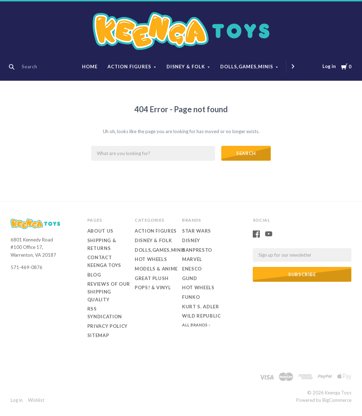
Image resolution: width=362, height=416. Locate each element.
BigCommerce (336, 400)
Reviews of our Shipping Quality (108, 291)
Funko (191, 297)
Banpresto (197, 250)
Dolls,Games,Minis (246, 66)
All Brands (195, 325)
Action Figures (129, 66)
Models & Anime (156, 269)
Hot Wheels (151, 259)
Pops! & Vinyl (153, 287)
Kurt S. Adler (200, 306)
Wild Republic (201, 316)
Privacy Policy (107, 326)
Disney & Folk (186, 66)
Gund (189, 278)
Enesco (192, 269)
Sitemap (98, 335)
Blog (94, 275)
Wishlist (36, 400)
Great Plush (152, 278)
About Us (100, 231)
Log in (329, 66)
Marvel (192, 259)
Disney (191, 240)
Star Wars (196, 231)
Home (90, 66)
